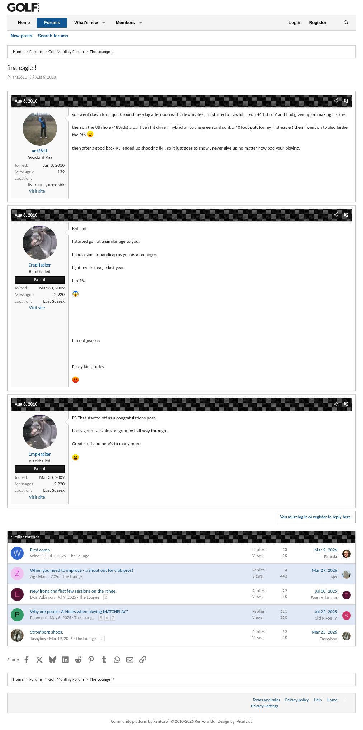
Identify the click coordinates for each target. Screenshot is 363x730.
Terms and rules (266, 699)
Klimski (330, 556)
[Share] (336, 101)
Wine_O (37, 556)
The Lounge (79, 556)
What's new (86, 22)
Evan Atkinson (42, 597)
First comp (40, 549)
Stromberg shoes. (46, 632)
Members (125, 22)
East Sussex (54, 301)
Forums (52, 22)
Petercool (38, 617)
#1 (346, 101)
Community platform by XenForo (164, 721)
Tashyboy (38, 638)
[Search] (346, 23)
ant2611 (20, 77)
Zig (32, 576)
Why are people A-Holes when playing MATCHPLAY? (79, 611)
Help (318, 699)
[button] (104, 23)
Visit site (37, 191)
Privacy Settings (264, 705)
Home (24, 22)
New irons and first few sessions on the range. (73, 591)
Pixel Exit (244, 721)
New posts (21, 35)
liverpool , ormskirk (46, 184)
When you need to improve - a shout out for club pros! (81, 570)
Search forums (53, 35)
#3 (346, 404)
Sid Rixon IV (326, 618)
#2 (346, 215)
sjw (334, 576)
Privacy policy (297, 699)
